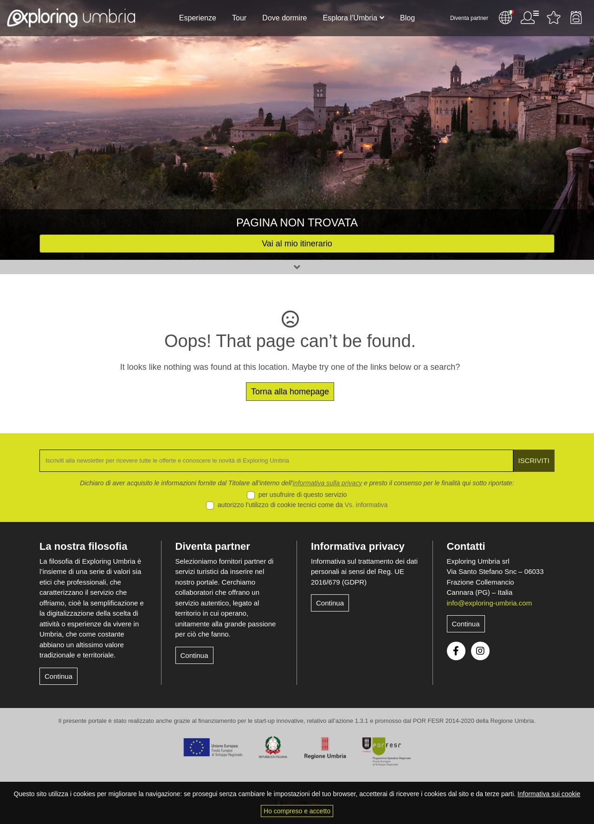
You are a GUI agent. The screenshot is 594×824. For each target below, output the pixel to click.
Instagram (480, 651)
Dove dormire (284, 18)
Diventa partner (469, 18)
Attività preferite (553, 17)
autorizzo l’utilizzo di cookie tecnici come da (303, 505)
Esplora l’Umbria (350, 18)
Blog (407, 18)
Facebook (456, 651)
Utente (529, 17)
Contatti (466, 546)
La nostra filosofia (83, 546)
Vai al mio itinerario (297, 243)
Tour (239, 18)
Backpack (575, 17)
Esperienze (197, 18)
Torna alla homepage (290, 391)
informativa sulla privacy (327, 483)
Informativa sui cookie (548, 794)
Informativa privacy (358, 546)
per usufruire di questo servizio (302, 494)
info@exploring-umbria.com (489, 603)
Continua (58, 676)
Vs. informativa (366, 505)
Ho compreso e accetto (297, 811)
